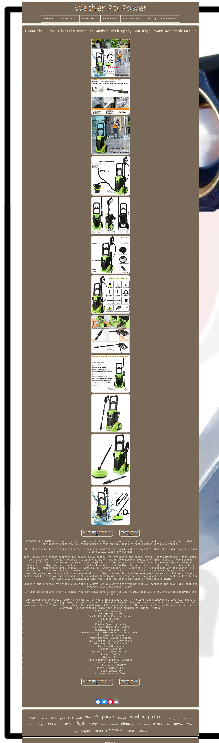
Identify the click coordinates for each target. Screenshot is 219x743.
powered (64, 718)
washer (137, 716)
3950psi (122, 717)
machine (168, 718)
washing (98, 730)
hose (54, 717)
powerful (177, 719)
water (158, 723)
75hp (189, 724)
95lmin (33, 717)
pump (92, 724)
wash (69, 723)
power (108, 716)
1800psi (44, 718)
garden (131, 730)
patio (155, 717)
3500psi (40, 724)
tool (138, 725)
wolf (60, 725)
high (81, 723)
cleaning (75, 732)
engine (77, 717)
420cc (31, 725)
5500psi (51, 724)
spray (168, 724)
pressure (115, 729)
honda (146, 724)
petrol (178, 723)
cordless (103, 725)
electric (92, 716)
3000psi (143, 731)
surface (85, 730)
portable (114, 724)
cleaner (127, 723)
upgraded (187, 718)
